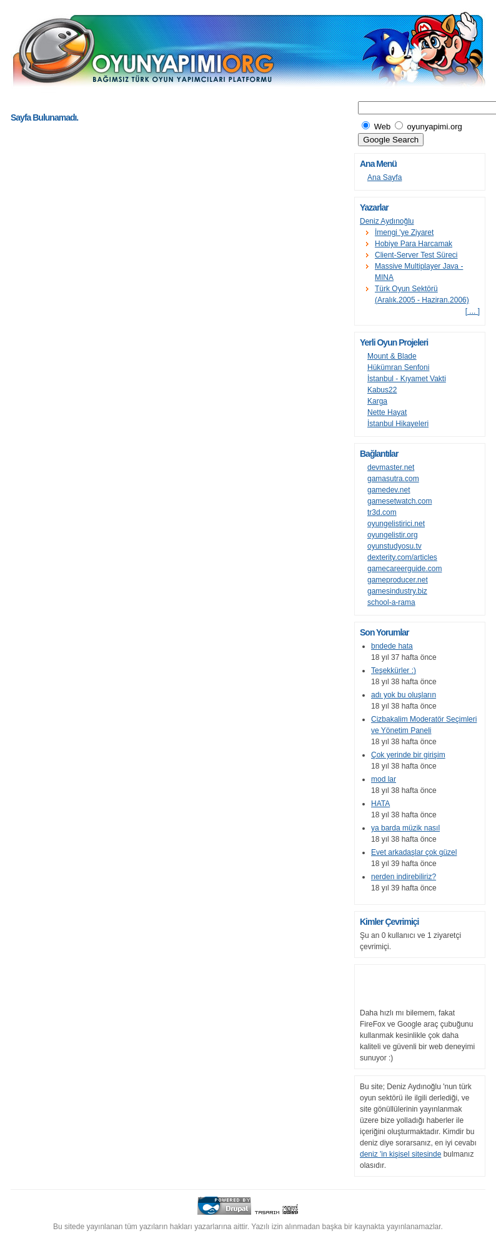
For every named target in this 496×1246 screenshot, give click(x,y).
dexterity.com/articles (402, 557)
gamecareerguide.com (404, 568)
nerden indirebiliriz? (403, 876)
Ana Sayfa (384, 177)
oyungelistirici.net (396, 523)
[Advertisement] (157, 101)
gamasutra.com (393, 478)
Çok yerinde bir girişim (408, 754)
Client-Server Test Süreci (416, 255)
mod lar (383, 779)
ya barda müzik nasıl (405, 828)
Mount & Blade (392, 356)
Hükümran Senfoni (398, 367)
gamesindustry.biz (397, 591)
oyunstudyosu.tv (394, 546)
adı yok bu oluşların (403, 694)
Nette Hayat (387, 412)
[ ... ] (472, 311)
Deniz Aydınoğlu (387, 221)
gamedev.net (388, 490)
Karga (377, 401)
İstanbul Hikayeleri (398, 423)
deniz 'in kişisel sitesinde (400, 1154)
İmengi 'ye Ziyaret (404, 232)
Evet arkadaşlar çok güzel (414, 852)
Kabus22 (382, 390)
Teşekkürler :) (393, 670)
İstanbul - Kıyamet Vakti (406, 378)
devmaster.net (390, 467)
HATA (380, 803)
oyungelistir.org (392, 535)
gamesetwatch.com (399, 501)
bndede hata (392, 646)
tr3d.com (382, 512)
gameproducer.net (397, 580)
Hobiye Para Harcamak (413, 243)
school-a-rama (391, 602)
